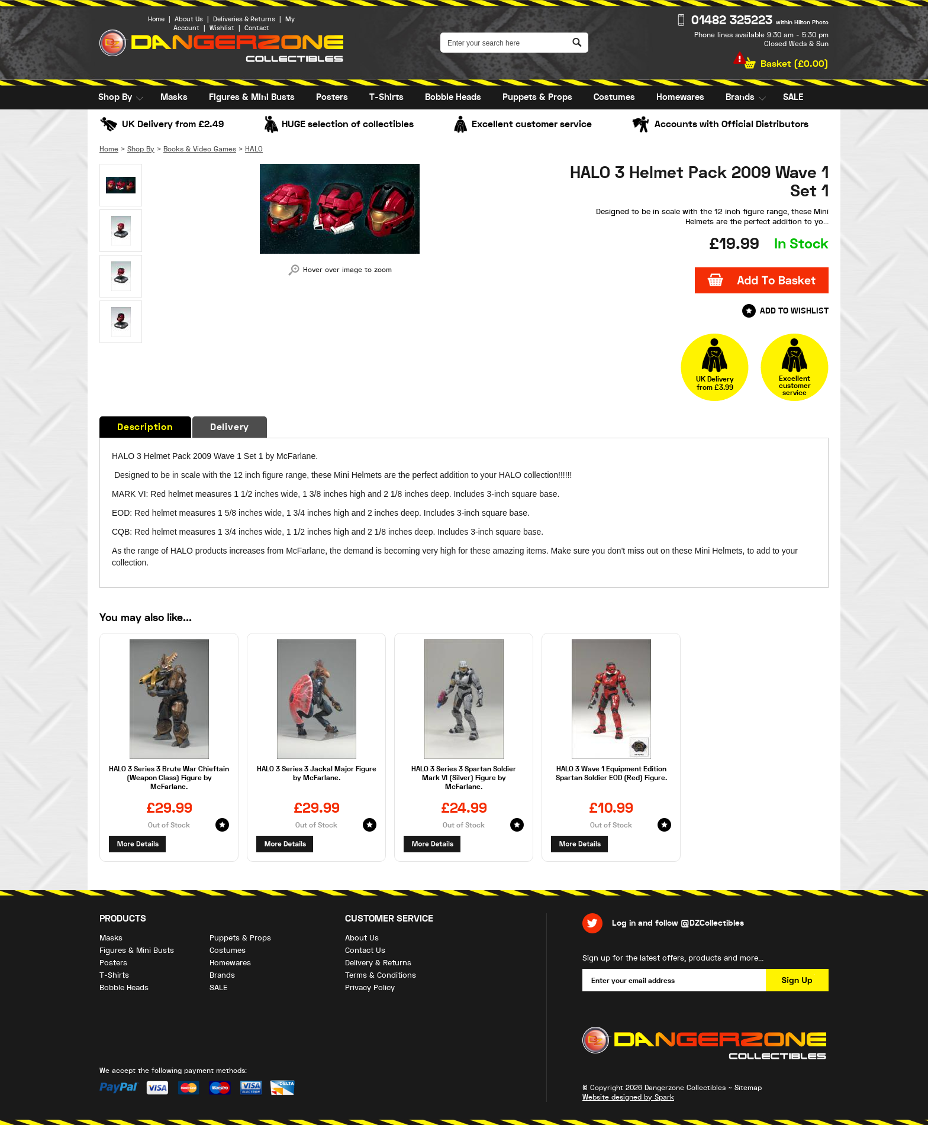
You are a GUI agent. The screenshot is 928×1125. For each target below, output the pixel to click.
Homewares (680, 97)
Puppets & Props (537, 97)
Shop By (115, 97)
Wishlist (222, 28)
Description (145, 427)
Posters (332, 97)
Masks (174, 97)
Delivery (229, 427)
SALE (793, 97)
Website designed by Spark (628, 1097)
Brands (740, 97)
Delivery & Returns (378, 963)
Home (156, 19)
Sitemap (748, 1087)
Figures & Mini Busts (252, 97)
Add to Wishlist (794, 310)
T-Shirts (386, 97)
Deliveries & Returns (244, 19)
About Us (189, 19)
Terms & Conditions (380, 975)
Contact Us (365, 950)
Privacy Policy (370, 987)
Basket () (795, 63)
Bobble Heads (453, 97)
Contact (256, 28)
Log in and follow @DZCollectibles (678, 923)
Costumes (614, 97)
